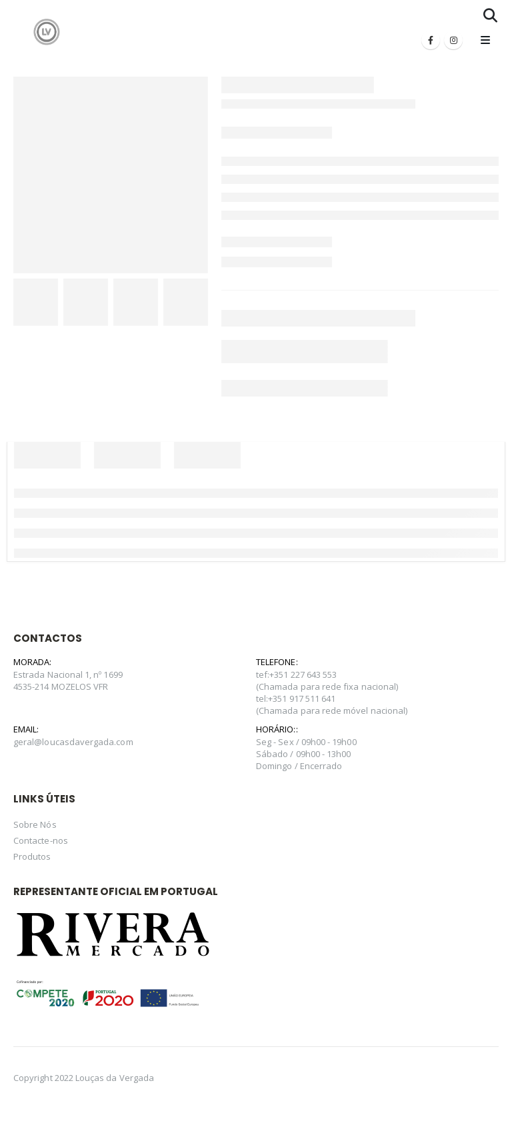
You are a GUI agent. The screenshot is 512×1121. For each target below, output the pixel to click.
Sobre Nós (35, 824)
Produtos (32, 856)
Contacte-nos (40, 840)
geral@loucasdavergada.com (73, 742)
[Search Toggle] (490, 15)
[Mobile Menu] (485, 40)
